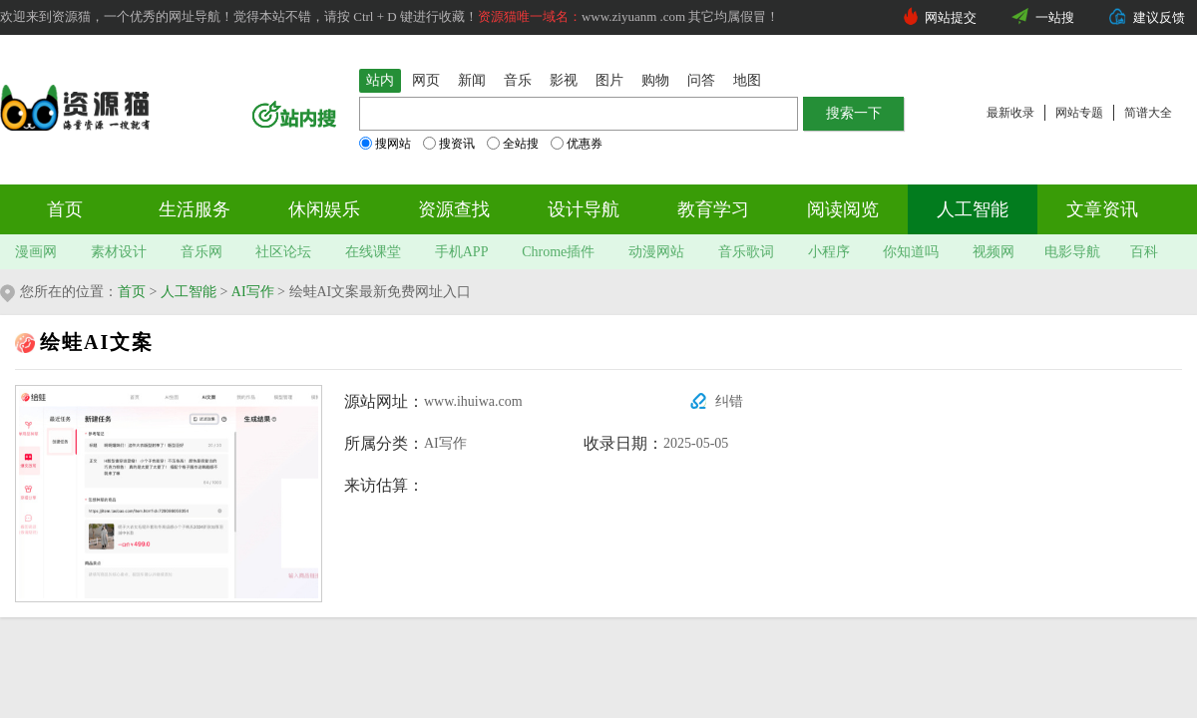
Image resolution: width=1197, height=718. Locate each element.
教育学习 (713, 209)
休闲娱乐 (324, 209)
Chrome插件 (558, 251)
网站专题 (1079, 113)
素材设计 (119, 251)
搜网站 (385, 144)
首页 (65, 209)
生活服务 (194, 209)
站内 (380, 80)
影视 (564, 80)
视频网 (993, 251)
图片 (609, 80)
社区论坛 (283, 251)
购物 (655, 80)
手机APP (462, 251)
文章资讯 (1102, 209)
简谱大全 (1148, 113)
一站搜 (1054, 17)
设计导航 (583, 209)
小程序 (829, 251)
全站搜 (513, 144)
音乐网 (201, 251)
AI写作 (252, 291)
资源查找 (454, 209)
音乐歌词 (746, 251)
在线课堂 (373, 251)
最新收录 (1010, 113)
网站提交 (951, 17)
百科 (1144, 251)
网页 (426, 80)
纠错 (729, 401)
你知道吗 (911, 251)
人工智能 (972, 209)
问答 (701, 80)
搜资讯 (449, 144)
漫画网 (36, 251)
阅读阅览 (843, 209)
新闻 (472, 80)
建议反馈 (1159, 17)
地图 (747, 80)
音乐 (518, 80)
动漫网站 (656, 251)
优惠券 (576, 144)
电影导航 (1072, 251)
